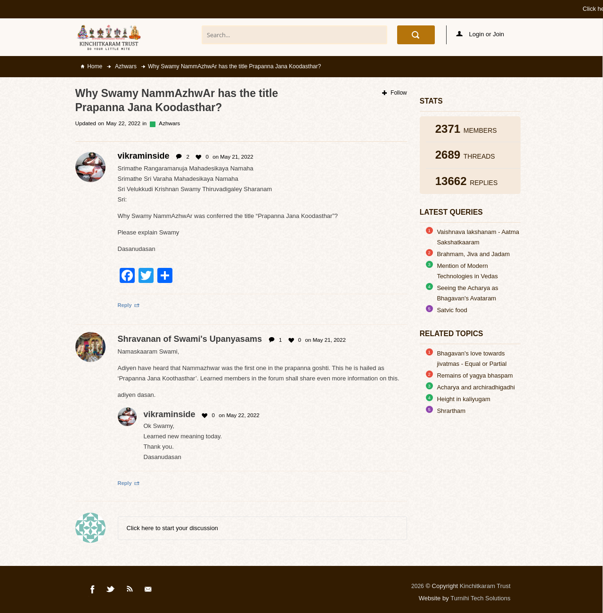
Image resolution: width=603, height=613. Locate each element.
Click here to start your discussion (172, 528)
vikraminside (170, 414)
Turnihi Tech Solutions (480, 598)
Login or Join (480, 34)
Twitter (111, 591)
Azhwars (125, 66)
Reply (129, 305)
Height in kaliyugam (463, 399)
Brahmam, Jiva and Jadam (473, 254)
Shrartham (451, 410)
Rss (130, 591)
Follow (394, 92)
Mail (149, 591)
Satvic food (452, 310)
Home (94, 66)
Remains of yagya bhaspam (475, 375)
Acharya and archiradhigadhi (476, 387)
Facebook (93, 591)
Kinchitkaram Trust (485, 585)
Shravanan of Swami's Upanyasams (190, 339)
